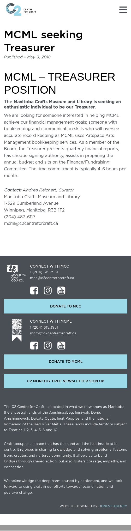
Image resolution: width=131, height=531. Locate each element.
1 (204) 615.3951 (44, 272)
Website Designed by (93, 506)
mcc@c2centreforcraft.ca (52, 278)
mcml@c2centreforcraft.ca (53, 333)
